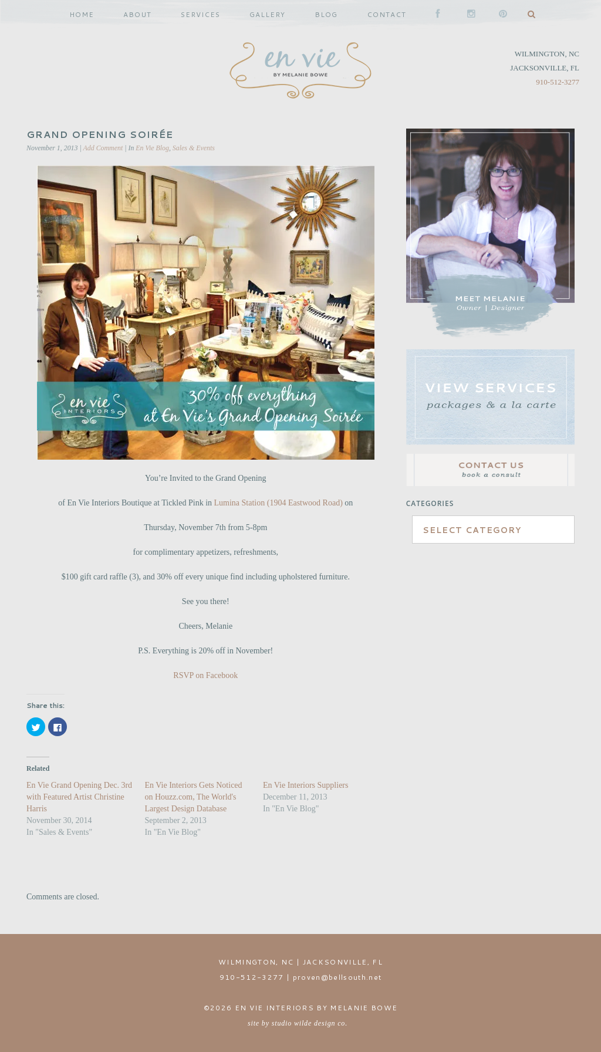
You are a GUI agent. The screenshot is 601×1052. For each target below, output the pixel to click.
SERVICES (200, 14)
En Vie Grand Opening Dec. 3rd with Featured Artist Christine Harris (79, 797)
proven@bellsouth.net (337, 977)
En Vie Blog (152, 148)
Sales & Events (194, 148)
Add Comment (103, 148)
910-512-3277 (557, 81)
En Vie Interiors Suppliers (306, 785)
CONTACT (386, 14)
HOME (81, 14)
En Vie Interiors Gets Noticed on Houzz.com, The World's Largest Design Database (193, 797)
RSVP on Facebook (205, 675)
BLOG (326, 14)
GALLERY (267, 14)
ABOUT (137, 14)
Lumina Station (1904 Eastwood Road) (279, 502)
